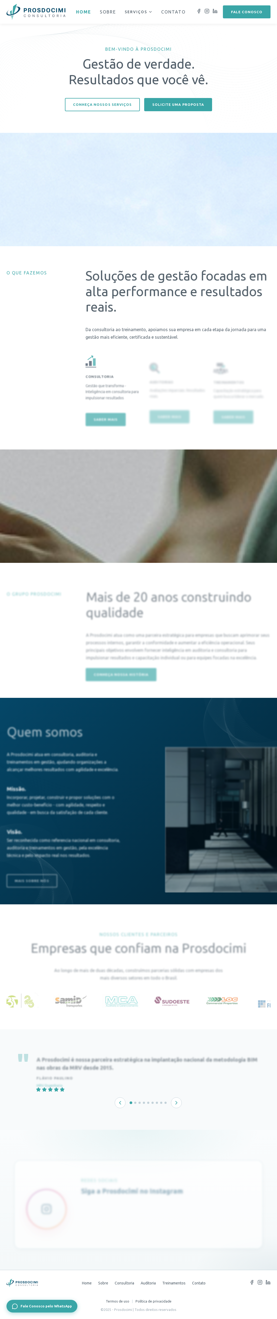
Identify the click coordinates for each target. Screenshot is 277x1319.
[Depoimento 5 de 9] (148, 1103)
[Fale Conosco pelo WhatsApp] (41, 1306)
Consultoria (124, 1283)
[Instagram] (207, 12)
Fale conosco (246, 12)
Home (83, 11)
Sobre (108, 11)
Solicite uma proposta (178, 104)
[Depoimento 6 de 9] (152, 1103)
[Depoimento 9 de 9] (165, 1103)
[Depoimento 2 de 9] (135, 1103)
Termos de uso (117, 1301)
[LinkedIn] (215, 12)
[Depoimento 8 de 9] (161, 1103)
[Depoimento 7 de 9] (157, 1103)
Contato (173, 11)
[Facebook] (198, 12)
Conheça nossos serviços (102, 104)
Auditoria (148, 1283)
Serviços (139, 12)
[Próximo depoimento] (176, 1102)
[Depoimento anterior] (120, 1102)
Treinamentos (174, 1283)
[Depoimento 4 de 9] (144, 1103)
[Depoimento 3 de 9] (139, 1103)
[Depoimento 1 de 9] (131, 1102)
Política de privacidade (154, 1301)
